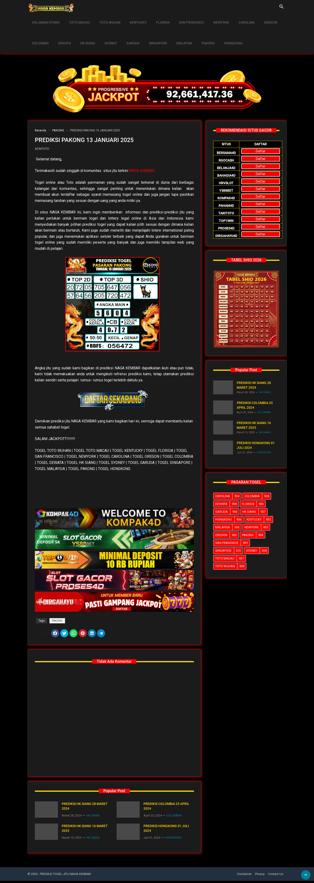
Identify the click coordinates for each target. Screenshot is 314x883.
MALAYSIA (175, 32)
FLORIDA (156, 19)
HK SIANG (84, 32)
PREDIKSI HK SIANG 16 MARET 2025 (85, 830)
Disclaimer (244, 876)
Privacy (260, 876)
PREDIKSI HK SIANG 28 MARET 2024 (85, 808)
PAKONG (197, 32)
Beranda (40, 130)
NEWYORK (212, 19)
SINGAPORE (150, 32)
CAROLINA (236, 19)
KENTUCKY (133, 19)
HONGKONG (221, 32)
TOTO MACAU (77, 19)
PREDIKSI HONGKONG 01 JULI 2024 (166, 830)
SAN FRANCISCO (183, 19)
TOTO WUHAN (106, 19)
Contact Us (275, 876)
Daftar (260, 151)
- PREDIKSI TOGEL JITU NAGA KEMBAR (64, 876)
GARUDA (126, 32)
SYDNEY (106, 32)
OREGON (259, 19)
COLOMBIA (40, 32)
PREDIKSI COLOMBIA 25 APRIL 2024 (166, 808)
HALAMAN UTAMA (45, 19)
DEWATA (62, 32)
